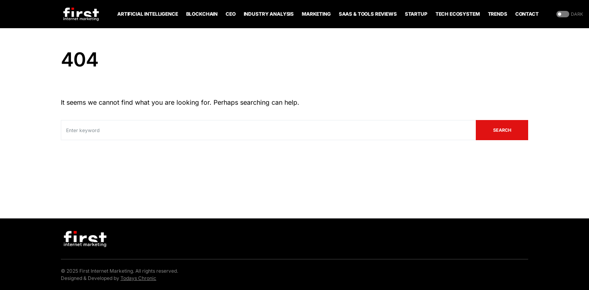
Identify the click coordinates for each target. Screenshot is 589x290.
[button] (569, 14)
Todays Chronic (138, 278)
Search (502, 130)
